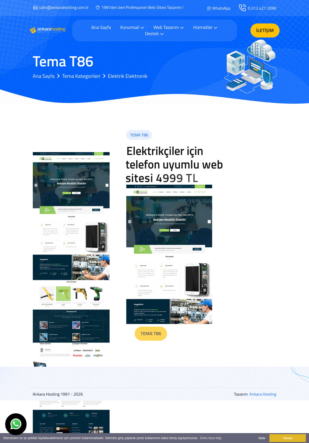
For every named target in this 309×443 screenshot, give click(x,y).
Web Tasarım (168, 27)
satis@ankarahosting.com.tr (64, 7)
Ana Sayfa (101, 27)
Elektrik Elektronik (127, 76)
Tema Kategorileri (81, 76)
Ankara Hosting (262, 394)
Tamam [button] (287, 438)
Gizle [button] (261, 438)
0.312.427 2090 (262, 8)
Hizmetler (205, 27)
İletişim (265, 30)
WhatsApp (221, 8)
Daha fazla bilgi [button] (210, 438)
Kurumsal (132, 27)
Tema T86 (163, 333)
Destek (154, 33)
